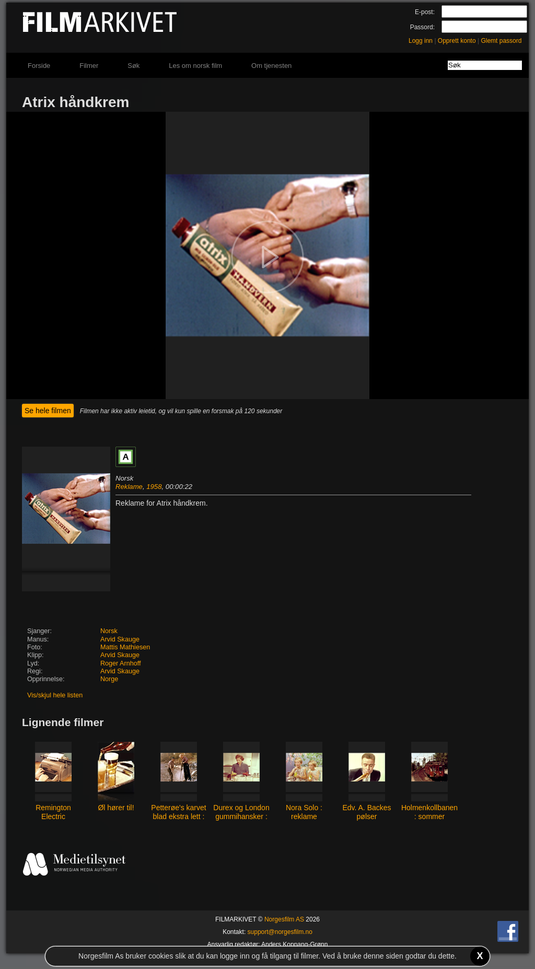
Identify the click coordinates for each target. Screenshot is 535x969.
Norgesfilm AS (284, 919)
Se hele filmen (48, 410)
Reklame (129, 487)
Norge (109, 679)
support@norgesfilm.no (280, 932)
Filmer (88, 65)
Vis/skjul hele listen (55, 695)
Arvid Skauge (119, 639)
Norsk (109, 631)
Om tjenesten (271, 65)
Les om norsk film (195, 65)
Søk (133, 65)
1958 (153, 487)
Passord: (422, 27)
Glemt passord (501, 40)
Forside (39, 65)
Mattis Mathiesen (125, 647)
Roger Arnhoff (120, 663)
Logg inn (421, 40)
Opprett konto (457, 40)
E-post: (425, 12)
